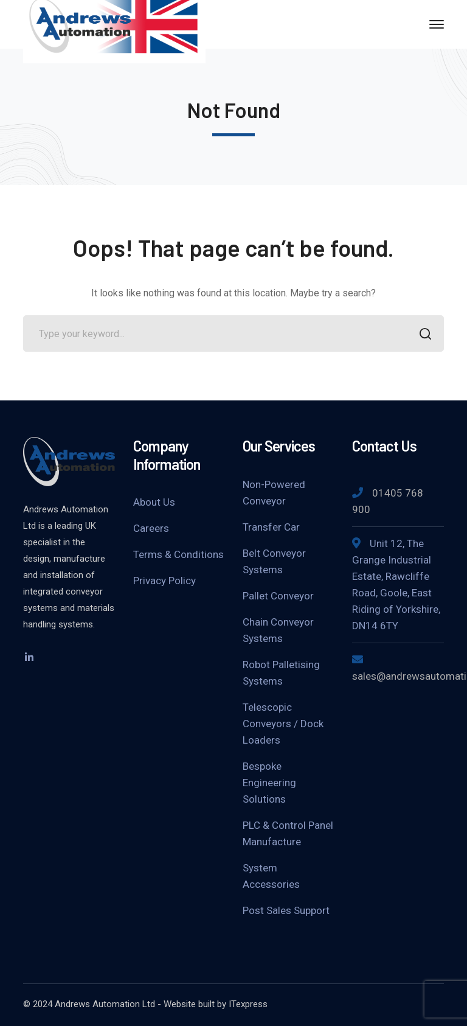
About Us (154, 502)
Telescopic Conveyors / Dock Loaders (283, 723)
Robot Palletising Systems (281, 672)
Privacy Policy (164, 580)
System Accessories (271, 876)
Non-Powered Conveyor (274, 492)
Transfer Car (271, 527)
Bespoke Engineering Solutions (269, 782)
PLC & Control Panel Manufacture (288, 833)
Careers (151, 528)
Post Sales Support (286, 910)
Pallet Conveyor (278, 596)
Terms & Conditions (178, 554)
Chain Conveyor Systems (278, 630)
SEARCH (422, 335)
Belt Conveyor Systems (274, 561)
